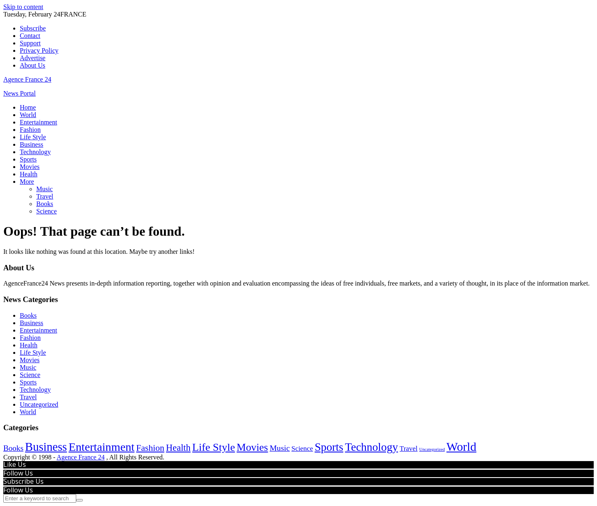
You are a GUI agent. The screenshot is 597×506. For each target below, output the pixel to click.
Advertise (32, 57)
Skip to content (23, 6)
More (27, 181)
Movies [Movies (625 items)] (252, 447)
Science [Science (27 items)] (302, 448)
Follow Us (18, 473)
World (28, 114)
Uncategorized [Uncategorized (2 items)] (432, 449)
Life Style (33, 137)
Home (28, 107)
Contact (30, 35)
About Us (32, 65)
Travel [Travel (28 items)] (408, 448)
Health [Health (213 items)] (178, 448)
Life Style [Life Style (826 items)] (213, 447)
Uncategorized (39, 404)
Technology (35, 151)
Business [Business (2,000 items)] (46, 446)
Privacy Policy (39, 50)
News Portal (19, 93)
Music (44, 188)
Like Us (14, 464)
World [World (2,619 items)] (462, 446)
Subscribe (33, 28)
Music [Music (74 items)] (279, 448)
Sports (28, 159)
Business (31, 144)
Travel (44, 196)
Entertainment (38, 122)
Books (44, 203)
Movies (30, 166)
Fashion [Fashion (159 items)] (150, 448)
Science (46, 211)
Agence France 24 (27, 79)
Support (30, 43)
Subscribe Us (23, 481)
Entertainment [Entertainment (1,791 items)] (101, 446)
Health (28, 174)
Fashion (30, 129)
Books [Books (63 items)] (13, 448)
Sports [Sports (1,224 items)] (329, 447)
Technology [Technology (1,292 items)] (371, 447)
